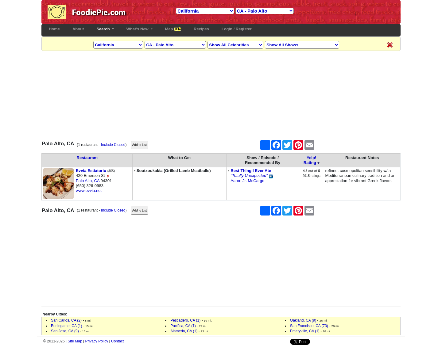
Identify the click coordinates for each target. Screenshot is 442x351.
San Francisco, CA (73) (309, 326)
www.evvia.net (89, 190)
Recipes (201, 29)
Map (173, 28)
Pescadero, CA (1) (185, 320)
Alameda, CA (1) (183, 331)
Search (103, 29)
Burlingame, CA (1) (66, 326)
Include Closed (113, 145)
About (78, 29)
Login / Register (237, 29)
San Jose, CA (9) (65, 331)
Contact (117, 341)
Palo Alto (84, 180)
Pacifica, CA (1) (183, 326)
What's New (138, 29)
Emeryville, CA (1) (305, 331)
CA (96, 180)
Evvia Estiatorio (91, 170)
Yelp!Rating (310, 160)
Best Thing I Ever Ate (251, 170)
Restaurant (87, 157)
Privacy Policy (96, 341)
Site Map (75, 341)
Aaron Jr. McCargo (247, 180)
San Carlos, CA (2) (66, 320)
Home (55, 29)
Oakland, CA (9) (303, 320)
